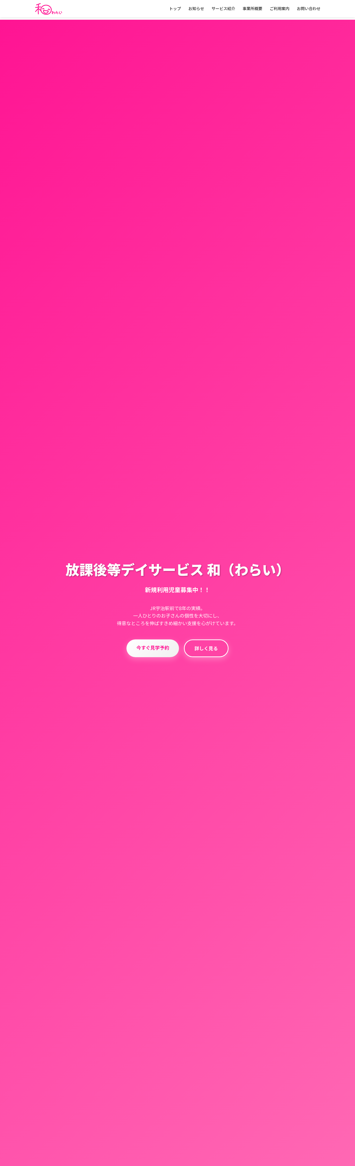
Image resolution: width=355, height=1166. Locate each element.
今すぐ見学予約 (152, 655)
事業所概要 (252, 8)
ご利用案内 (279, 8)
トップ (175, 8)
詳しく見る (206, 656)
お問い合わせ (308, 8)
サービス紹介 (223, 8)
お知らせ (196, 8)
